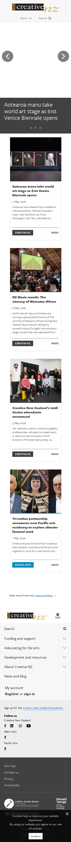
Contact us (35, 772)
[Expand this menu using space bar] (64, 638)
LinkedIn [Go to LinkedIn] (12, 726)
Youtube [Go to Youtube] (28, 726)
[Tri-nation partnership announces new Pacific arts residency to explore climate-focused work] (35, 521)
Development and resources (25, 657)
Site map (35, 765)
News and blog (15, 676)
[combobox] (29, 629)
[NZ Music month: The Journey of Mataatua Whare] (35, 299)
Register (12, 693)
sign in (29, 693)
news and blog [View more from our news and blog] (43, 595)
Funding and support (20, 638)
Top (58, 617)
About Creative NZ (18, 666)
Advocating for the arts (21, 647)
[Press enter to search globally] (65, 629)
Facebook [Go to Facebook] (5, 726)
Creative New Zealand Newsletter (43, 708)
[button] (31, 128)
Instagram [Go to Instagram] (20, 726)
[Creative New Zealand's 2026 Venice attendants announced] (35, 410)
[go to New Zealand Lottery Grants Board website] (21, 803)
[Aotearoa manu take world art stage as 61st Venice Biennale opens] (35, 111)
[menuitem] (35, 638)
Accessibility (35, 785)
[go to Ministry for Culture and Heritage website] (61, 803)
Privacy (35, 778)
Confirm (36, 836)
